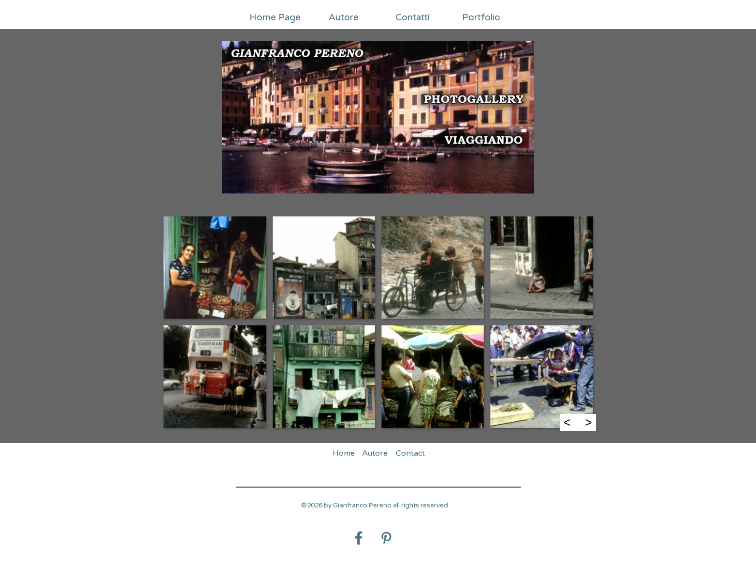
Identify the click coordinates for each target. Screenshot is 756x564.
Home (344, 453)
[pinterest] (386, 538)
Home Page (275, 17)
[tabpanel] (374, 510)
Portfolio (481, 17)
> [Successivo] (588, 422)
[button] (214, 267)
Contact (410, 453)
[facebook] (358, 538)
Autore (344, 17)
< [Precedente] (567, 422)
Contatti (412, 17)
